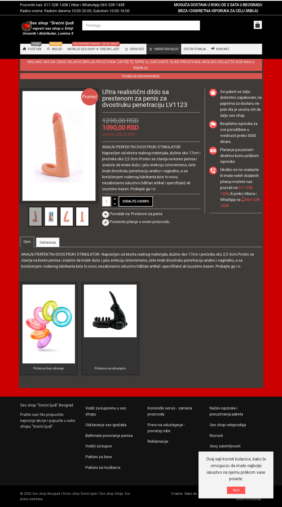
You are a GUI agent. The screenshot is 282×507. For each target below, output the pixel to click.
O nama (176, 494)
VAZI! (236, 491)
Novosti (216, 435)
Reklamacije (158, 441)
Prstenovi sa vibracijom (110, 368)
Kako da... (191, 494)
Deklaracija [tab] (48, 242)
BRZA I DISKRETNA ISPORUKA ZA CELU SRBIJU (218, 11)
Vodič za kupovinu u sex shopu (105, 411)
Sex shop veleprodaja (228, 425)
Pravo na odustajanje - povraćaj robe (166, 428)
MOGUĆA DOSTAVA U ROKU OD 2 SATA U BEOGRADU (218, 5)
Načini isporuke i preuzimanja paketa (226, 411)
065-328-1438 (112, 5)
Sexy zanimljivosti (225, 446)
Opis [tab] (27, 242)
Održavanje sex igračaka (105, 425)
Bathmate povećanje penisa (109, 435)
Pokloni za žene (98, 456)
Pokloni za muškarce (103, 467)
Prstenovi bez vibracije (48, 368)
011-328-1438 (56, 5)
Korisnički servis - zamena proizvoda (170, 411)
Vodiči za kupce (98, 446)
